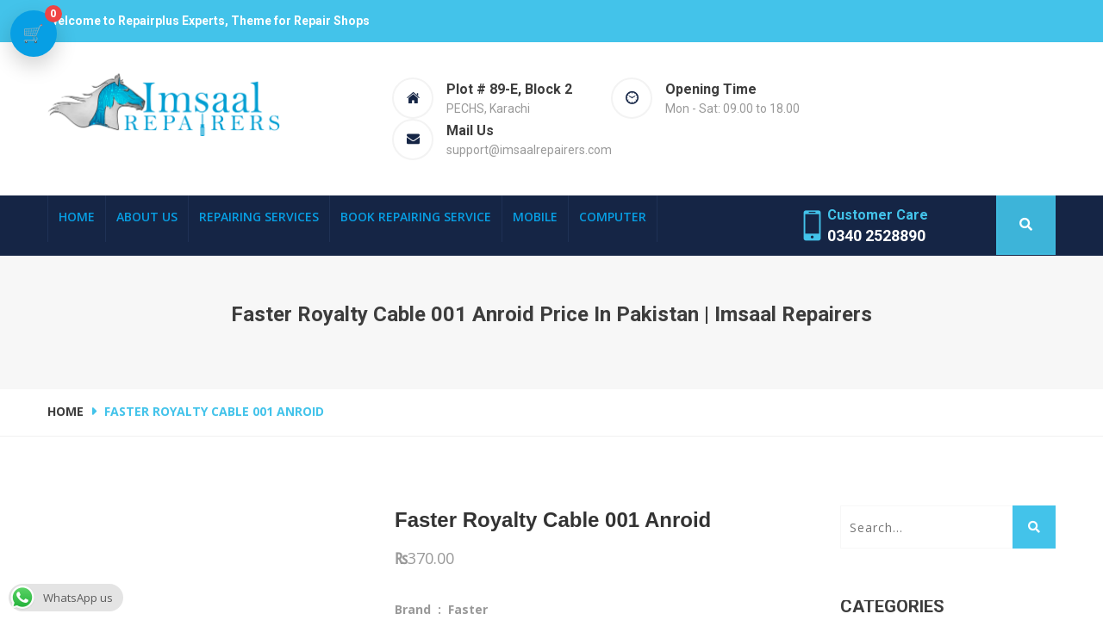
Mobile (535, 216)
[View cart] (33, 33)
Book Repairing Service (415, 216)
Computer (612, 216)
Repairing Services (259, 216)
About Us (147, 216)
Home (77, 216)
